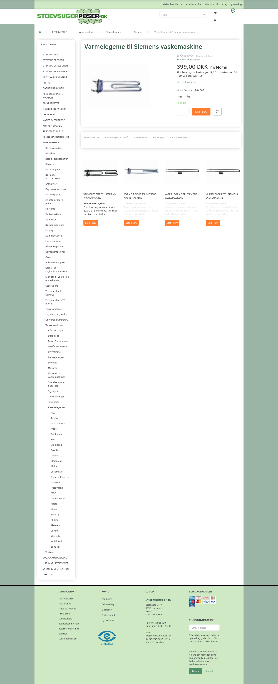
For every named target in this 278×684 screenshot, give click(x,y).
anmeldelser (204, 56)
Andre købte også (116, 137)
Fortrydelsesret (66, 598)
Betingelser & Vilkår (68, 623)
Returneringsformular (69, 628)
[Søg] (204, 14)
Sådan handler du (172, 4)
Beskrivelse (92, 137)
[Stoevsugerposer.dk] (72, 16)
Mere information (186, 82)
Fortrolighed (64, 603)
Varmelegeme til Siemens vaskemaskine (99, 195)
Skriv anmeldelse (190, 59)
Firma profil (212, 4)
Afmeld (209, 671)
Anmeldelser (178, 137)
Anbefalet (140, 137)
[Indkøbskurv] (235, 12)
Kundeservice (193, 4)
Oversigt (62, 633)
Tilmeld (195, 671)
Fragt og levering (232, 4)
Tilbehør (159, 137)
